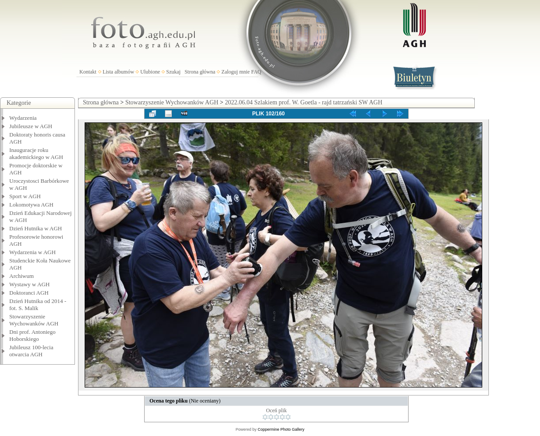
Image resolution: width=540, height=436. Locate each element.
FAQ (256, 72)
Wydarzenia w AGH (32, 252)
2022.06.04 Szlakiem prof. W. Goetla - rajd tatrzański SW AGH (303, 102)
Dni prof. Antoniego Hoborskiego (32, 335)
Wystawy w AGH (29, 284)
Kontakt (88, 72)
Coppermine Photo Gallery (280, 429)
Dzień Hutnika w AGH (35, 228)
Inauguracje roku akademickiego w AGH (36, 153)
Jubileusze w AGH (30, 126)
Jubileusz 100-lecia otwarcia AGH (31, 351)
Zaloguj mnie (235, 72)
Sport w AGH (25, 196)
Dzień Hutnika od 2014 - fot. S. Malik (37, 304)
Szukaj (173, 72)
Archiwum (21, 276)
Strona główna (200, 72)
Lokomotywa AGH (31, 204)
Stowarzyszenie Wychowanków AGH (34, 320)
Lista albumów (118, 72)
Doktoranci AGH (28, 292)
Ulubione (150, 72)
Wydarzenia (23, 118)
